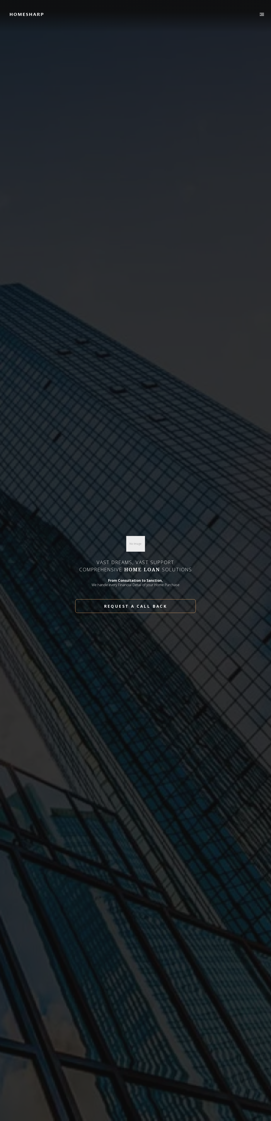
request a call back (135, 606)
